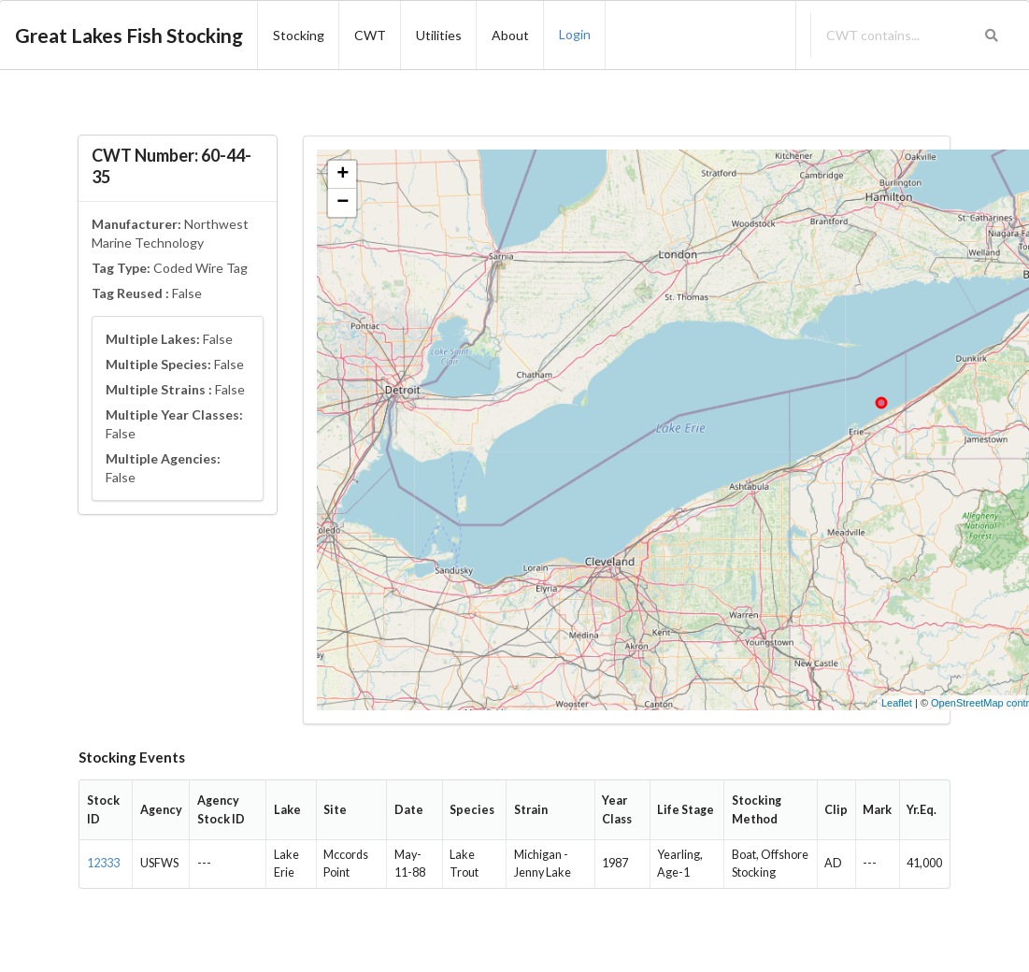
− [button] (342, 203)
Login (575, 34)
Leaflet (896, 702)
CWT (370, 35)
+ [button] (342, 175)
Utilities (439, 35)
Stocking (298, 35)
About (510, 35)
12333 (103, 863)
